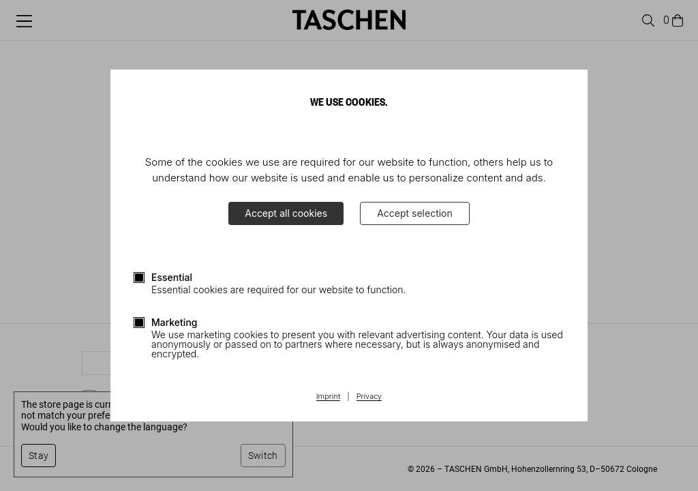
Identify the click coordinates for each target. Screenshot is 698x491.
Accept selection (415, 213)
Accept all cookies (286, 213)
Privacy (369, 397)
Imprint (328, 397)
